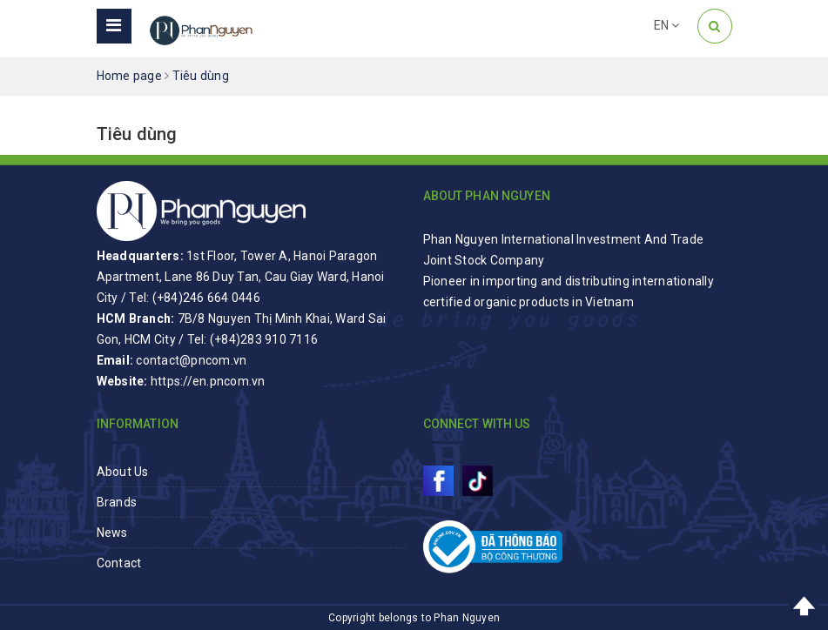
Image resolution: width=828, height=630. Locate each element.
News (112, 533)
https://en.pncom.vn (208, 381)
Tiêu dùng (137, 134)
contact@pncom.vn (191, 360)
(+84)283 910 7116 (264, 339)
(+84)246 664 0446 (206, 298)
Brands (117, 502)
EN (667, 25)
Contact (119, 563)
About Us (123, 472)
